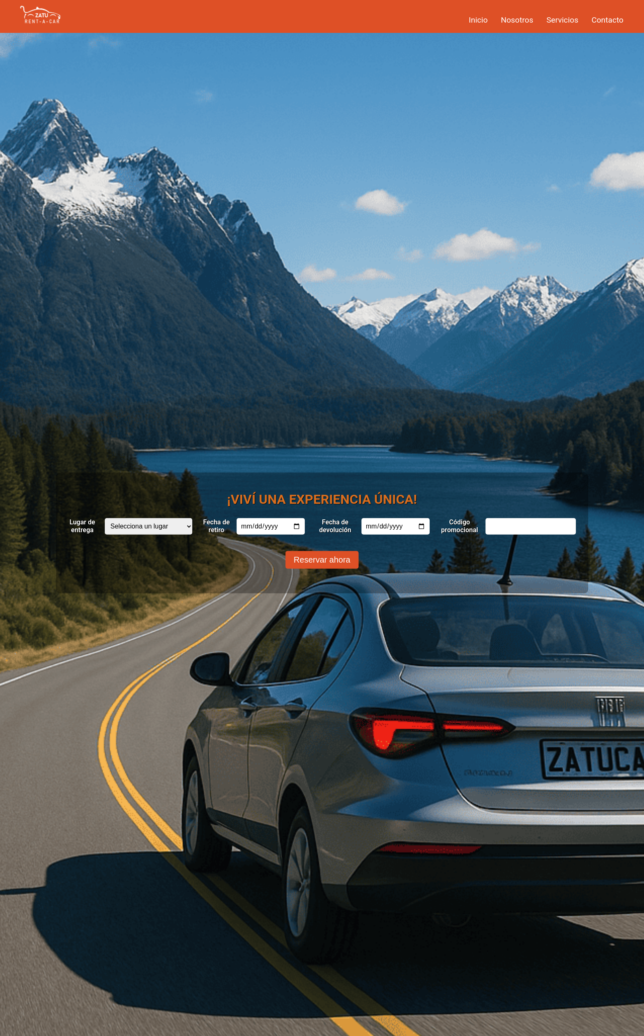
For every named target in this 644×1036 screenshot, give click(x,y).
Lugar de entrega (82, 525)
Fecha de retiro (216, 525)
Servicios (562, 20)
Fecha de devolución (335, 525)
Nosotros (517, 20)
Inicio (478, 20)
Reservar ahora (322, 559)
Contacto (607, 20)
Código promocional (459, 525)
